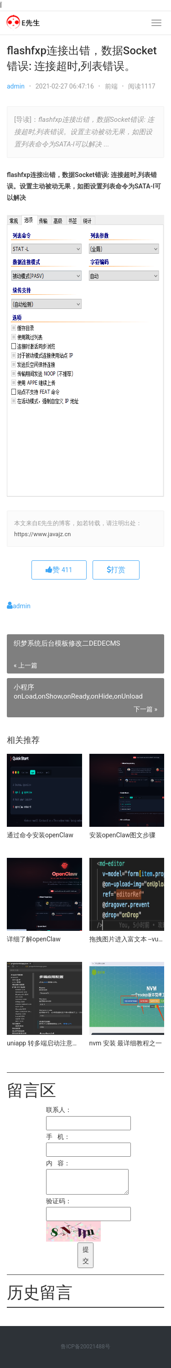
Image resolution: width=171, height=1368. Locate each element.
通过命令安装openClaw (40, 835)
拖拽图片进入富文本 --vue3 (127, 939)
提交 (86, 1255)
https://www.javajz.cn (42, 534)
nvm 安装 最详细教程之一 (125, 1043)
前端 (111, 86)
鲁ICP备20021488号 (85, 1346)
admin (16, 86)
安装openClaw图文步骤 (122, 835)
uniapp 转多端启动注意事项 (44, 1043)
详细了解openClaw (34, 939)
